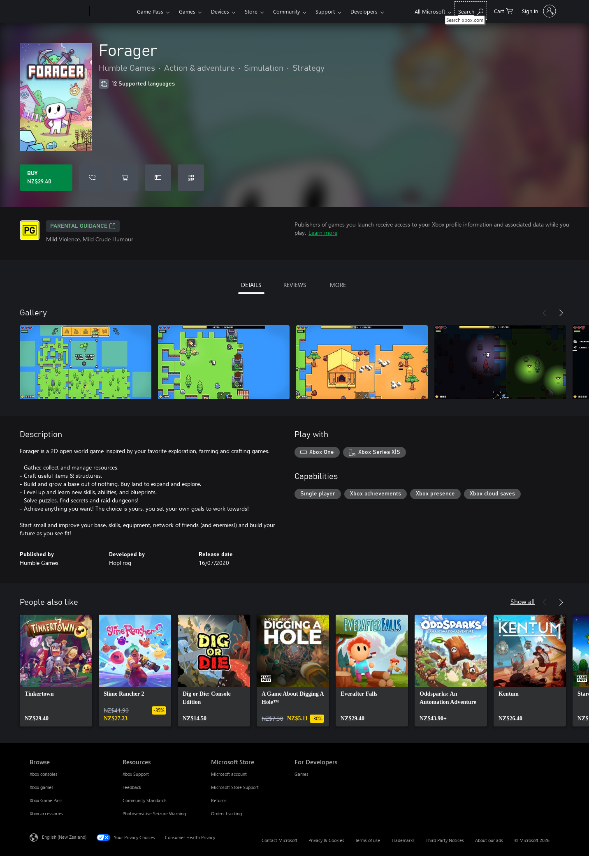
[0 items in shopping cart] (503, 10)
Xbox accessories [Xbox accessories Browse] (46, 813)
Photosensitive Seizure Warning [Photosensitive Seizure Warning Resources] (154, 813)
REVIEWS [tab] (294, 285)
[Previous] (544, 313)
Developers (364, 11)
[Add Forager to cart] (125, 177)
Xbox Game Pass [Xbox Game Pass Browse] (46, 800)
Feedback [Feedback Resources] (132, 787)
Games (187, 11)
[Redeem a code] (191, 177)
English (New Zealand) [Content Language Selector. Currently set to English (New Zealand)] (64, 837)
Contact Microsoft (279, 840)
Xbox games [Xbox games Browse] (41, 787)
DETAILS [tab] (251, 285)
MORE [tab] (338, 285)
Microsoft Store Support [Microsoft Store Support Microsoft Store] (235, 787)
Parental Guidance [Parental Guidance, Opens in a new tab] (83, 226)
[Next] (561, 313)
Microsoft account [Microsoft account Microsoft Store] (229, 774)
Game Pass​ (150, 11)
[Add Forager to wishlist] (92, 177)
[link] (56, 670)
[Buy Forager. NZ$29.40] (46, 177)
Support (325, 11)
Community (286, 11)
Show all (522, 601)
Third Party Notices (445, 840)
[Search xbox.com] (471, 10)
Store (251, 11)
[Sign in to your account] (538, 11)
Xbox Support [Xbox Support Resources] (136, 774)
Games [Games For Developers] (301, 774)
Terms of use (367, 840)
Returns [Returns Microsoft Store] (219, 800)
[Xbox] (112, 11)
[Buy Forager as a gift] (158, 177)
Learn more (322, 232)
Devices (220, 11)
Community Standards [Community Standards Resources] (145, 800)
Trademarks (403, 840)
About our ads (489, 840)
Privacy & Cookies (326, 840)
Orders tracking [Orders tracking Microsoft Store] (226, 813)
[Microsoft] (58, 11)
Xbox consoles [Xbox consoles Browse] (44, 774)
